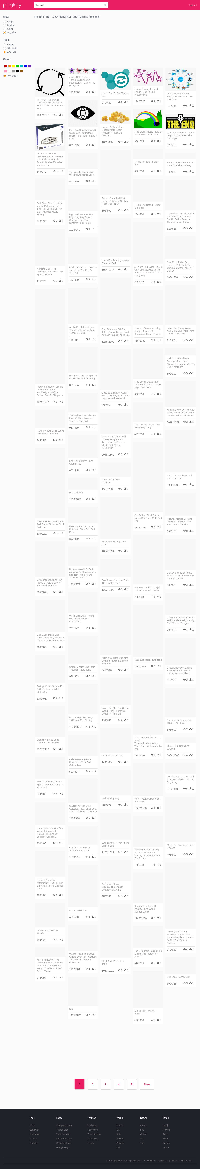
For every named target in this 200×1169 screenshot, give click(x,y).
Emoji (165, 1125)
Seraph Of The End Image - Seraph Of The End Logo (181, 164)
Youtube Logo (63, 1134)
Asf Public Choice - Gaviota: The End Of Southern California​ (112, 887)
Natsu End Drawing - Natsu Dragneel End (115, 261)
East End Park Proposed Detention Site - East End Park (82, 529)
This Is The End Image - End (146, 163)
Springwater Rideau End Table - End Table (179, 721)
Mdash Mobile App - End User (114, 543)
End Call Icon (76, 492)
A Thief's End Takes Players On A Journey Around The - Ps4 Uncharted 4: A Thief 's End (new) (148, 271)
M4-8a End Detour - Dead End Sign (147, 206)
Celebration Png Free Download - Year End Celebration (80, 762)
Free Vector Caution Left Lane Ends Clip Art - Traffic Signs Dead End (147, 385)
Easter (91, 1143)
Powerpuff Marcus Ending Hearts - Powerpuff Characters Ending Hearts (147, 331)
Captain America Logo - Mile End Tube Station (48, 741)
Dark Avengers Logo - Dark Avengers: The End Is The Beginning (180, 779)
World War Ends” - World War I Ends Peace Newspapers (81, 619)
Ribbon (166, 1143)
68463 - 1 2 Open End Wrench (178, 747)
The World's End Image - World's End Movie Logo (81, 173)
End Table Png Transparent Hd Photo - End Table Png (83, 377)
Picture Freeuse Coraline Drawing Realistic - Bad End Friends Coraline (179, 522)
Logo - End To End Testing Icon (115, 94)
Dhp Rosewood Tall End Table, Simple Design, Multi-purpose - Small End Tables (116, 332)
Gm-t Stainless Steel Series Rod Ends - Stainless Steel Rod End (51, 524)
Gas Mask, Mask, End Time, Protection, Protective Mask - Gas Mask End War (51, 638)
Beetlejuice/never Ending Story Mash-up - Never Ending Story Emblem (179, 670)
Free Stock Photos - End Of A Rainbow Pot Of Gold (148, 133)
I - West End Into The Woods (47, 932)
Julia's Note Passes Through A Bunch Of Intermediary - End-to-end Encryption (82, 81)
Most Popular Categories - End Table (147, 800)
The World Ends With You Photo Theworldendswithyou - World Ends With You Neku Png (148, 743)
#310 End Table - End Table (148, 660)
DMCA (174, 1161)
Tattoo (166, 1147)
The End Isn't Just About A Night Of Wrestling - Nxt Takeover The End (82, 418)
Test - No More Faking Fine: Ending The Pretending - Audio (148, 954)
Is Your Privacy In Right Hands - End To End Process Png (146, 92)
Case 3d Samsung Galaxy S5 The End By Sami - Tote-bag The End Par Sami (116, 395)
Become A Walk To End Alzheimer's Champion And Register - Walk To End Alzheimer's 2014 (82, 573)
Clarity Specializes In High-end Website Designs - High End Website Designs (181, 620)
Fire (142, 1129)
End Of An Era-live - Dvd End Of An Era (179, 477)
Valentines (93, 1138)
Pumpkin (34, 1143)
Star (142, 1138)
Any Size (11, 32)
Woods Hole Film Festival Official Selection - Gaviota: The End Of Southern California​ (83, 958)
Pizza (32, 1125)
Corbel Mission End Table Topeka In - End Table (82, 668)
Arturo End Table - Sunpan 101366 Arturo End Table (147, 589)
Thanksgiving (94, 1134)
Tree (142, 1143)
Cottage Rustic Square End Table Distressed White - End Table (50, 689)
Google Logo (62, 1147)
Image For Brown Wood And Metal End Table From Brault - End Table (180, 331)
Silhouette (12, 48)
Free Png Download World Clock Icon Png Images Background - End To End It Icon (83, 134)
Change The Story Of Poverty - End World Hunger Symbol (145, 909)
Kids (118, 1147)
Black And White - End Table (113, 962)
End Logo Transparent (178, 977)
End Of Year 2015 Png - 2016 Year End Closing (81, 719)
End (71, 1008)
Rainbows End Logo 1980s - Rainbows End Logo (50, 432)
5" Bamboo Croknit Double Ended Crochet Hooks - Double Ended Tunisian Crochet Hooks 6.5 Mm (180, 217)
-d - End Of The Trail (112, 755)
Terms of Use (185, 1161)
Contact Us (163, 1161)
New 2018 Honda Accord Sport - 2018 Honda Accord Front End (50, 784)
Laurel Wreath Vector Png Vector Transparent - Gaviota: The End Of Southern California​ (50, 832)
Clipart (10, 44)
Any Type (11, 52)
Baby (118, 1134)
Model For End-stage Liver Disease (180, 846)
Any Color (12, 76)
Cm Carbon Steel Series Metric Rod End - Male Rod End (148, 518)
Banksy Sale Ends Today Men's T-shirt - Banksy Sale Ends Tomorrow (180, 576)
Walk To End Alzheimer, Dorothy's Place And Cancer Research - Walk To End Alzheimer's (181, 362)
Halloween (93, 1129)
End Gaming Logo (111, 798)
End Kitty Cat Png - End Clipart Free (81, 462)
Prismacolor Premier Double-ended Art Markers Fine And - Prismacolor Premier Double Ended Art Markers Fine (50, 159)
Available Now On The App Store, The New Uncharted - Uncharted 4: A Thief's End (181, 413)
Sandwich (34, 1129)
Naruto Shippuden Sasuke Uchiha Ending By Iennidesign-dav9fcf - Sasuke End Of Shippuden (50, 391)
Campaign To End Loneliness (111, 481)
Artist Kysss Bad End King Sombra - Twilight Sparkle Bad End (115, 661)
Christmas (93, 1125)
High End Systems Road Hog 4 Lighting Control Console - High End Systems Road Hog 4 (81, 218)
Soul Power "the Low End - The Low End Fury (115, 581)
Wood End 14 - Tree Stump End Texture (115, 844)
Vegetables (35, 1134)
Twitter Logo (62, 1129)
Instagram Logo (64, 1125)
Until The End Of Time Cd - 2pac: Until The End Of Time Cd (82, 270)
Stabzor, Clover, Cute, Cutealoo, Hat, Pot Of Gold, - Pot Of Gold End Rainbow (83, 809)
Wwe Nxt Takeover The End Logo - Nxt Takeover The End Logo (181, 135)
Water (166, 1138)
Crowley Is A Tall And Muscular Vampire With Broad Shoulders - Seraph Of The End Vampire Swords (180, 937)
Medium (11, 25)
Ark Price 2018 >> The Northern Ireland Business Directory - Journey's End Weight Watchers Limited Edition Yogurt (50, 965)
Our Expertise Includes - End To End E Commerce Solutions (180, 96)
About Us (151, 1161)
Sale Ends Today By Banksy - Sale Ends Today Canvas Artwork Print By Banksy (180, 266)
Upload (193, 5)
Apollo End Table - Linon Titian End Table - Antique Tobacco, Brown (82, 330)
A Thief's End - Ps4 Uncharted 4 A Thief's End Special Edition (50, 272)
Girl (118, 1129)
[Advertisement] (115, 44)
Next (147, 1084)
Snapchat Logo (63, 1143)
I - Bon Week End (78, 910)
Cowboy (120, 1143)
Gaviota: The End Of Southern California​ (79, 849)
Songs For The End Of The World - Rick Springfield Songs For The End (115, 711)
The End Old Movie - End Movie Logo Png (147, 426)
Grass (143, 1134)
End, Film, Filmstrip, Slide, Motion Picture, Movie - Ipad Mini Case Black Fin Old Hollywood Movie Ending (50, 209)
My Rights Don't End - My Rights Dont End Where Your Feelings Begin (49, 583)
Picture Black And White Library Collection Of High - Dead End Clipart (115, 201)
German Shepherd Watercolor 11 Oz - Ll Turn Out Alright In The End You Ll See (50, 884)
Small (10, 29)
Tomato (33, 1138)
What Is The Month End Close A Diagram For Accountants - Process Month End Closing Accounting (114, 442)
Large (10, 21)
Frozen (119, 1125)
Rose (165, 1134)
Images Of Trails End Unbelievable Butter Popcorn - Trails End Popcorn (112, 131)
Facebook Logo (64, 1138)
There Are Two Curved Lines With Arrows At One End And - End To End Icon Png (50, 104)
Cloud (143, 1125)
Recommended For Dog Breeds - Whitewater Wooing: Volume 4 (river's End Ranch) (147, 854)
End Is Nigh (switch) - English (145, 1012)
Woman (120, 1138)
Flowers (166, 1129)
